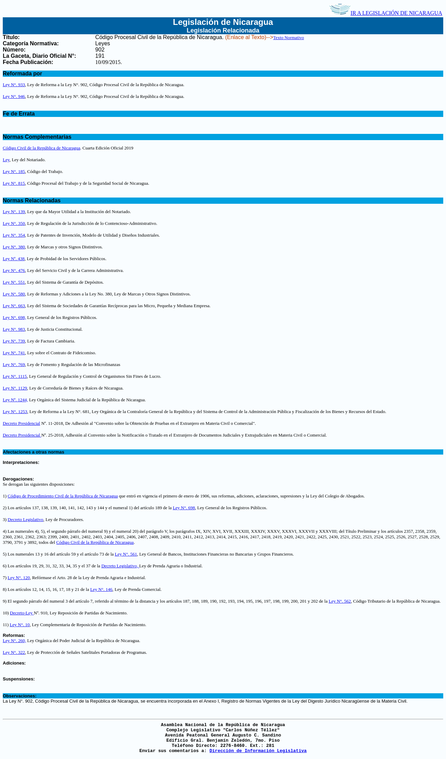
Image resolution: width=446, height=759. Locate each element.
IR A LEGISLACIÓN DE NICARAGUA (385, 13)
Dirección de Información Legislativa (258, 750)
